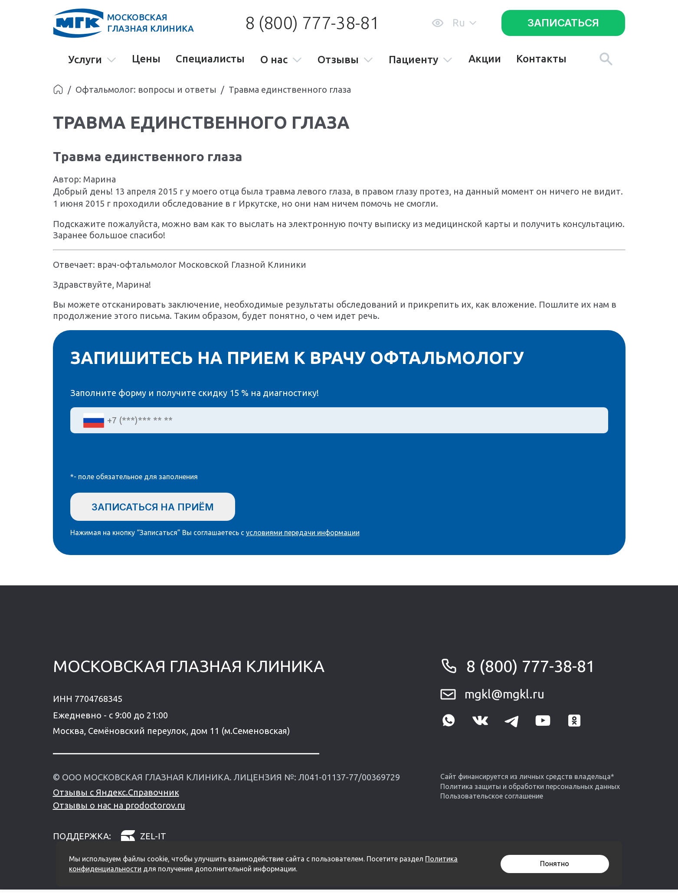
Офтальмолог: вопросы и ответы (145, 89)
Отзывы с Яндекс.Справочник (116, 796)
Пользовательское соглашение (491, 799)
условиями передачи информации (303, 536)
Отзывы (345, 60)
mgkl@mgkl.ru (504, 697)
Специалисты (210, 59)
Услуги (92, 60)
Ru (464, 23)
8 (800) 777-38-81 (312, 22)
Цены (146, 59)
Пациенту (421, 60)
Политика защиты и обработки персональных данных (530, 789)
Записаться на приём (163, 507)
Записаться (563, 22)
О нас (281, 60)
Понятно (554, 863)
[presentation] (136, 458)
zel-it (143, 839)
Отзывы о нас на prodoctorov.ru (119, 809)
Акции (484, 59)
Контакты (541, 59)
